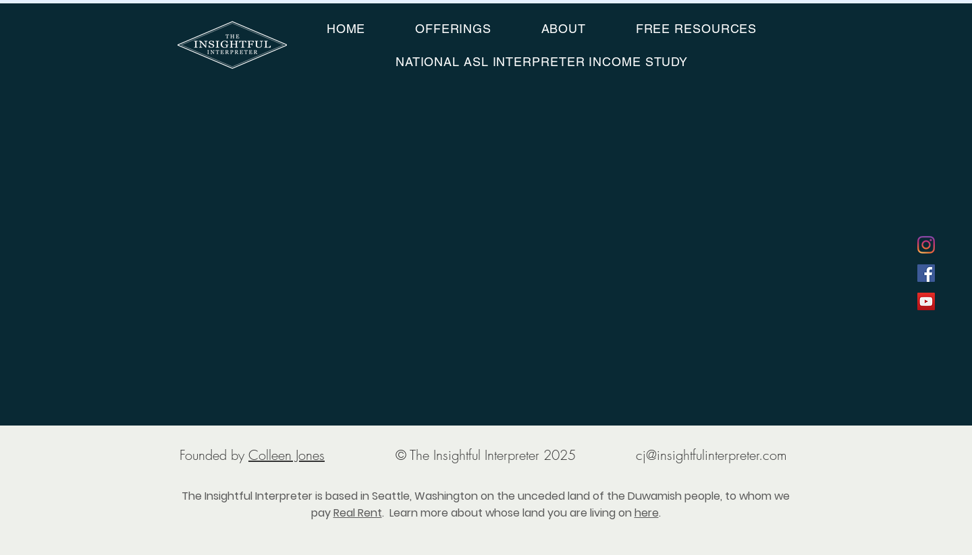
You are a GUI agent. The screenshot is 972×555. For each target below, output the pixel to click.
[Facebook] (926, 273)
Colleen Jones (286, 455)
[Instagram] (926, 245)
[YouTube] (926, 301)
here (646, 513)
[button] (453, 28)
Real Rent (357, 513)
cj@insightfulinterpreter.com (711, 455)
